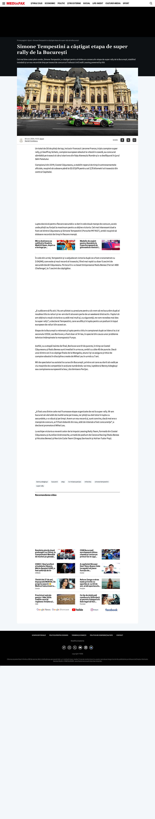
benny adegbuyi (42, 482)
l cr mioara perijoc (74, 482)
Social (86, 3)
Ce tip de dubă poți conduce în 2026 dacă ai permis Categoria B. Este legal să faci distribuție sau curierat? (90, 598)
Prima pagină (22, 40)
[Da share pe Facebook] (122, 140)
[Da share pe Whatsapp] (134, 140)
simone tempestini (102, 482)
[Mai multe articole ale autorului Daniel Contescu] (21, 140)
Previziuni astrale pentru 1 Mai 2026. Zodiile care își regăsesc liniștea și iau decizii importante (45, 598)
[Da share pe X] (128, 140)
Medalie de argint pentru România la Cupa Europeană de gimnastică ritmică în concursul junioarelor (90, 244)
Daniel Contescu (31, 141)
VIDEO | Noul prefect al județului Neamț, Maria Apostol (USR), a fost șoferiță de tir (45, 567)
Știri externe (74, 3)
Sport (126, 3)
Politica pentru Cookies (58, 635)
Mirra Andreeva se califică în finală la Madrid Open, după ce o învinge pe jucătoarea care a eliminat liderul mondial (45, 244)
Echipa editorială (39, 635)
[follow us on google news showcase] (60, 609)
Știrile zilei (36, 3)
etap (63, 482)
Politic (61, 3)
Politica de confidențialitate (101, 635)
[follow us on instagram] (94, 609)
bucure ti (54, 482)
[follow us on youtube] (77, 609)
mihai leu (88, 482)
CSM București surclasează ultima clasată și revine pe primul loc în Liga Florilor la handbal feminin (88, 553)
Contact (119, 635)
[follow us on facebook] (111, 610)
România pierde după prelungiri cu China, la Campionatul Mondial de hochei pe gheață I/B (45, 553)
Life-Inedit (98, 3)
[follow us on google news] (43, 609)
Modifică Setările (77, 641)
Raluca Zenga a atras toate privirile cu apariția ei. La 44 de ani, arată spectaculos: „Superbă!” (90, 583)
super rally (40, 486)
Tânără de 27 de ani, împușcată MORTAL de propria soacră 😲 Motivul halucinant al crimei (45, 583)
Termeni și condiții (79, 635)
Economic (50, 3)
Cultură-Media (112, 3)
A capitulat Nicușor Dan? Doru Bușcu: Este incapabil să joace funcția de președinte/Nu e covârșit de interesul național (90, 567)
